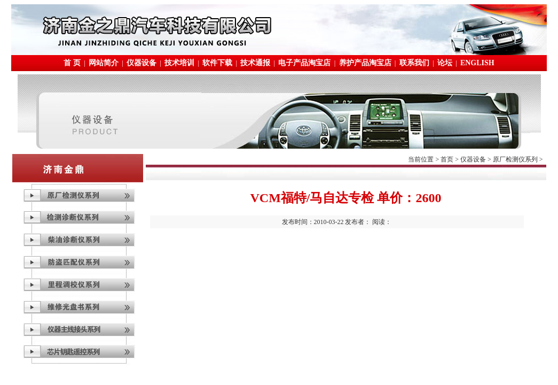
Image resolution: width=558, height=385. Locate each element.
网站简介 (104, 63)
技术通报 (255, 63)
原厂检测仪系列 (515, 159)
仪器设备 (141, 63)
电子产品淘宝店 (304, 63)
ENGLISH (477, 63)
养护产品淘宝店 (365, 63)
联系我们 (414, 63)
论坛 (444, 63)
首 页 (72, 63)
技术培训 (179, 63)
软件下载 (217, 63)
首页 (447, 159)
